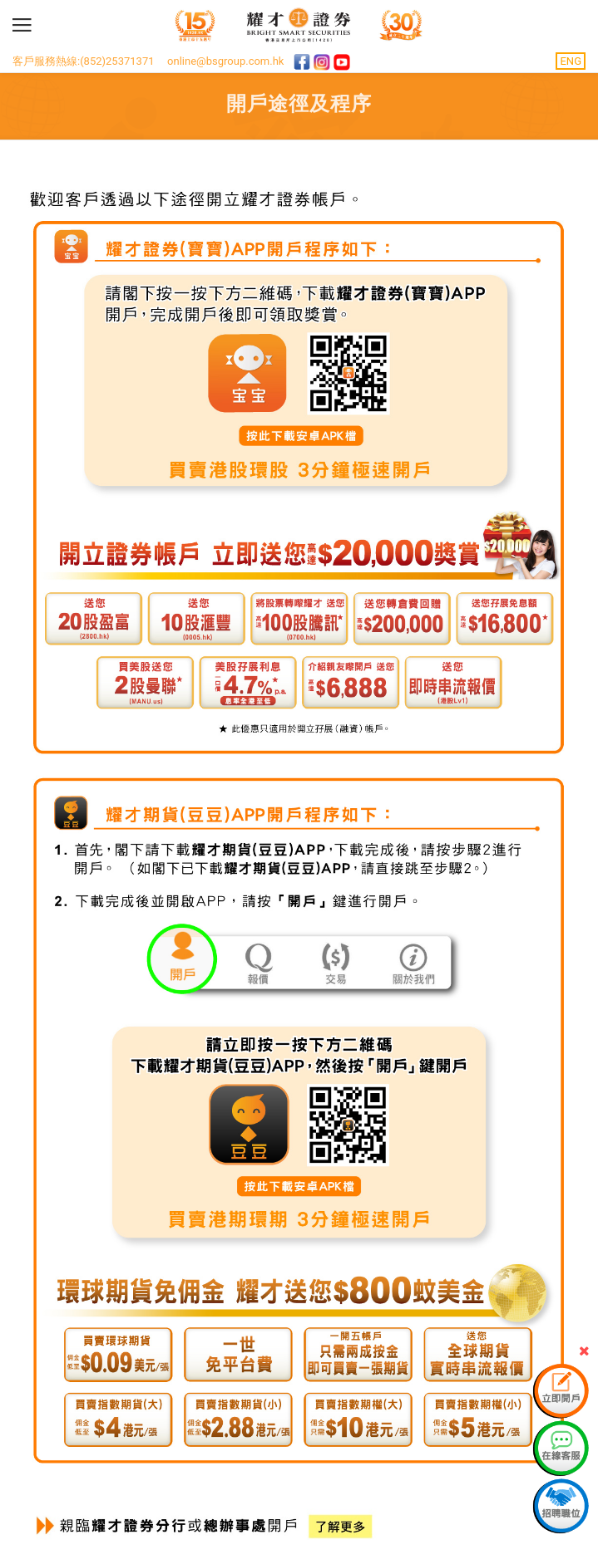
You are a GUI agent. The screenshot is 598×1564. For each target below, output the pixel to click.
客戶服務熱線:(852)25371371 (83, 61)
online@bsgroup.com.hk (225, 61)
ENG (570, 61)
